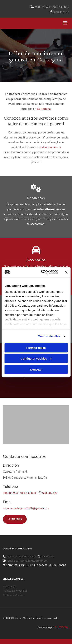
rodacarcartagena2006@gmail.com (26, 508)
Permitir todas (36, 347)
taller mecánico (50, 147)
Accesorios (36, 260)
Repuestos (36, 198)
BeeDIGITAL (62, 627)
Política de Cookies (13, 595)
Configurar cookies (36, 358)
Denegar (36, 369)
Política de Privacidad (15, 591)
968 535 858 (61, 7)
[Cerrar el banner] (66, 272)
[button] (15, 519)
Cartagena (44, 109)
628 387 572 (61, 12)
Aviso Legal (9, 586)
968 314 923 (42, 7)
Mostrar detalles (49, 336)
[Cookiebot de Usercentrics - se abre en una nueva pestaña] (43, 272)
